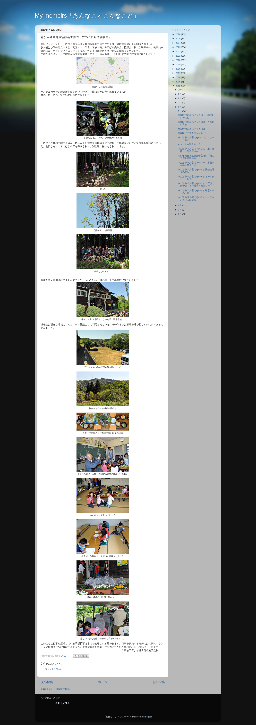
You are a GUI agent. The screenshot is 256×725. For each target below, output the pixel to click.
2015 (178, 81)
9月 (180, 94)
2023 (178, 47)
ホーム (102, 682)
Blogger (148, 717)
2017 (178, 73)
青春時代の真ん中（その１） (192, 133)
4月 (180, 205)
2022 (178, 51)
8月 (180, 98)
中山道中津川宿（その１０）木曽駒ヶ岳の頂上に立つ (196, 164)
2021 (178, 56)
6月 (180, 107)
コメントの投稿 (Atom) (58, 689)
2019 (178, 64)
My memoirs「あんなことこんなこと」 (87, 15)
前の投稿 (158, 682)
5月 (180, 111)
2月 (180, 214)
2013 (178, 86)
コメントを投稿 (53, 669)
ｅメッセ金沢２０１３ (189, 144)
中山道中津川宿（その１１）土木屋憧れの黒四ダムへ (196, 150)
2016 (178, 77)
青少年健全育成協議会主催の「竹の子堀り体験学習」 (196, 156)
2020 (178, 60)
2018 (178, 69)
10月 (181, 89)
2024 (178, 43)
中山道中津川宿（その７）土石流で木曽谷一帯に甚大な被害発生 (196, 184)
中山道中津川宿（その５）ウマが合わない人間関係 (196, 198)
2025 (178, 38)
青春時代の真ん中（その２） (192, 129)
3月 (180, 210)
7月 (180, 102)
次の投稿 (47, 682)
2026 (178, 34)
